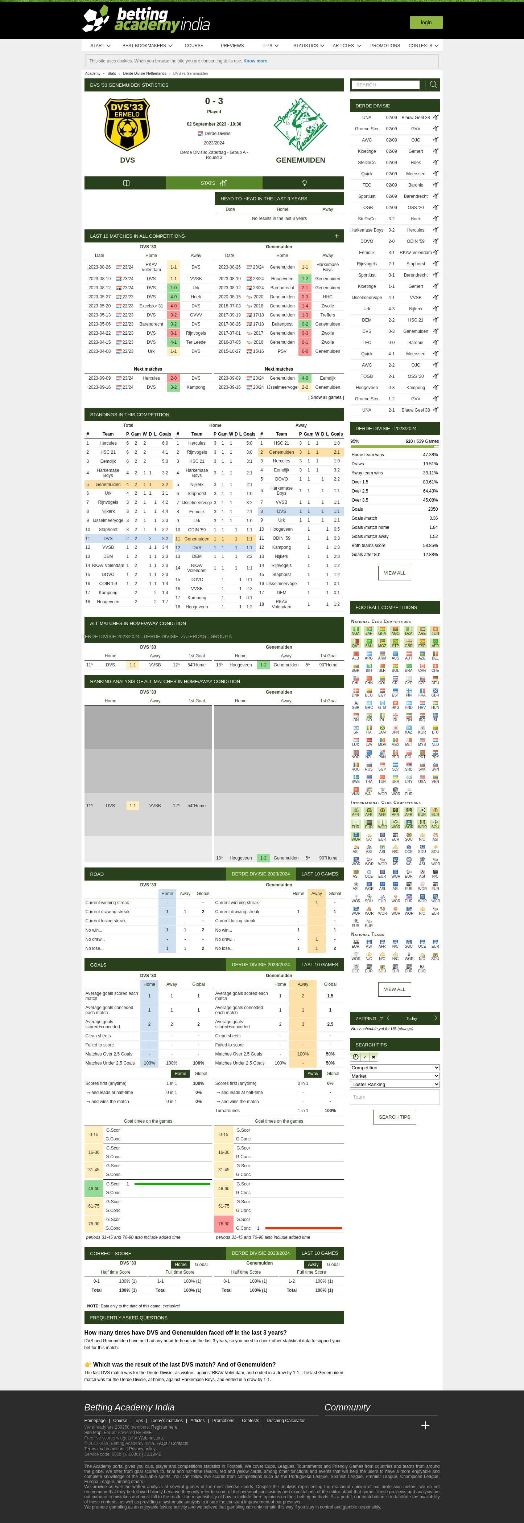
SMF (147, 1432)
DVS (127, 160)
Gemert (416, 151)
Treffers (327, 315)
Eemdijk (327, 378)
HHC (328, 296)
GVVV (196, 315)
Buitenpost (282, 324)
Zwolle (327, 306)
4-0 (173, 296)
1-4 (305, 306)
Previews (232, 45)
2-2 (305, 387)
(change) (405, 1028)
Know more (255, 61)
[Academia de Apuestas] (385, 1426)
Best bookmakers (148, 46)
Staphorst (108, 529)
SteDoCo (367, 162)
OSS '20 (416, 207)
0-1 (173, 333)
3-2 (173, 387)
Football (234, 1466)
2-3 (305, 296)
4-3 (391, 308)
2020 (258, 296)
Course (194, 45)
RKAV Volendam (151, 267)
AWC (367, 140)
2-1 (305, 287)
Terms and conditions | (106, 1448)
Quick (366, 173)
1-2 (305, 278)
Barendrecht (151, 324)
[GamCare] (127, 1517)
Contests (424, 46)
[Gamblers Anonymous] (147, 1516)
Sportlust (366, 196)
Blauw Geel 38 (416, 117)
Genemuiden (300, 160)
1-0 (173, 287)
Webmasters (151, 1438)
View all (394, 573)
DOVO (108, 574)
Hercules (151, 378)
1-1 (173, 267)
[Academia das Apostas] (344, 1426)
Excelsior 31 (151, 306)
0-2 (173, 315)
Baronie (415, 185)
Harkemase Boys (328, 267)
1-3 (305, 315)
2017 (258, 333)
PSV (282, 351)
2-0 (173, 378)
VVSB (196, 278)
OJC (416, 140)
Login (426, 22)
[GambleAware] (102, 1517)
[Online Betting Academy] (371, 1426)
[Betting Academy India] (331, 1426)
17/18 (258, 315)
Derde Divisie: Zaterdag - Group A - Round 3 (214, 155)
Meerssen (415, 173)
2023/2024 (214, 143)
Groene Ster (367, 128)
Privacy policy (142, 1448)
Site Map (93, 1432)
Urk (196, 287)
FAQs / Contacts (172, 1443)
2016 (258, 342)
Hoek (196, 296)
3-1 (391, 252)
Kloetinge (367, 151)
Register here (164, 1427)
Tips (271, 46)
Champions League (419, 1476)
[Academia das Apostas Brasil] (357, 1426)
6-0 (305, 351)
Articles (347, 46)
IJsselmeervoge (282, 387)
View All (394, 989)
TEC (367, 185)
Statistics (309, 46)
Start (101, 46)
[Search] (431, 84)
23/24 (128, 267)
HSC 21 (108, 452)
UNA (366, 117)
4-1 (173, 342)
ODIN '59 (108, 583)
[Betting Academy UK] (412, 1426)
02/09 (391, 117)
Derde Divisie (214, 133)
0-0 (391, 342)
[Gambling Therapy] (137, 1517)
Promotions (385, 45)
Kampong (196, 387)
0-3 (305, 333)
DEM (108, 556)
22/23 (128, 296)
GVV (415, 128)
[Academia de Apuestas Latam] (398, 1426)
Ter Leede (196, 342)
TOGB (367, 207)
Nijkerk (108, 511)
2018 (258, 306)
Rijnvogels (196, 333)
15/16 (258, 351)
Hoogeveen (282, 278)
